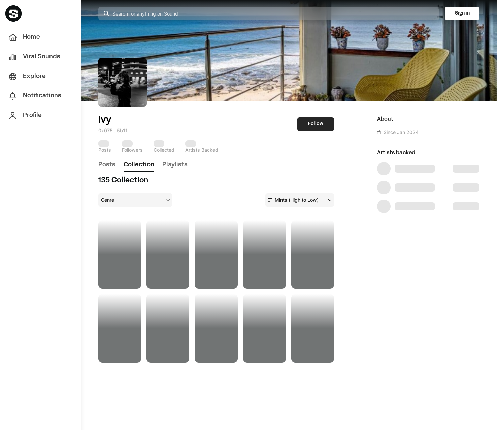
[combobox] (135, 200)
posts (106, 165)
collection (139, 165)
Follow (315, 124)
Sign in (462, 13)
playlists (175, 165)
